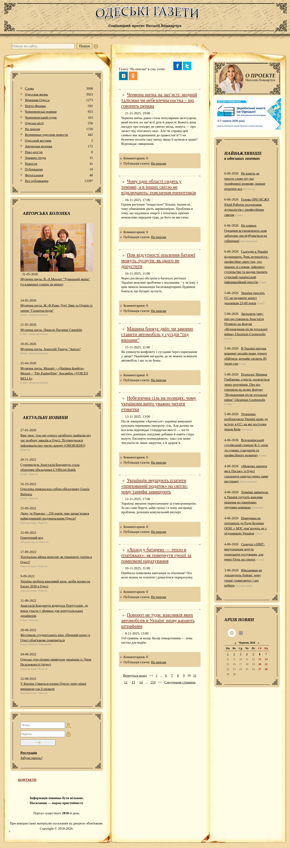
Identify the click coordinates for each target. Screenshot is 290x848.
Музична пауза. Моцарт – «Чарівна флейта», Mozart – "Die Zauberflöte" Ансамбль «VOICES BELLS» (54, 373)
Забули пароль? (31, 758)
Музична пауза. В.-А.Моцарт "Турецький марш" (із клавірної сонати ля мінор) (55, 281)
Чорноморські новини (59, 111)
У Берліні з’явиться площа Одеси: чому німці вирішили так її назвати (53, 686)
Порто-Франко (59, 106)
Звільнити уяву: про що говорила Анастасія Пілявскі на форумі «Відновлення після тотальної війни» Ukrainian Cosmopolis (246, 324)
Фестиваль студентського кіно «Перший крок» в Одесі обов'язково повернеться (55, 637)
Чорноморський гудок (59, 117)
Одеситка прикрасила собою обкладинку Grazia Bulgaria (54, 491)
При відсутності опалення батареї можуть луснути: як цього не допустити (158, 260)
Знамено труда (59, 157)
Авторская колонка (59, 146)
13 (133, 682)
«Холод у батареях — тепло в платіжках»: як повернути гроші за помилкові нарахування (156, 555)
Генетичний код (31, 537)
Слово (59, 88)
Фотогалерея (59, 175)
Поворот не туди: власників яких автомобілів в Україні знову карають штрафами (158, 620)
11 (194, 675)
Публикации (59, 169)
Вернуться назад (135, 675)
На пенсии (59, 129)
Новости (59, 163)
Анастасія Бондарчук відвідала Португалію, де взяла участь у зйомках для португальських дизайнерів (54, 611)
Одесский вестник (59, 140)
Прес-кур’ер (59, 152)
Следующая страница (179, 682)
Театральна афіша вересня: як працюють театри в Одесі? (56, 559)
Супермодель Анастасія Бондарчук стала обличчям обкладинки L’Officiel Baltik (50, 467)
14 (141, 682)
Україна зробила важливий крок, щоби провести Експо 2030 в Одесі (55, 584)
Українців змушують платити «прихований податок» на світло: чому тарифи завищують (154, 486)
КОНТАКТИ (27, 780)
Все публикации (59, 181)
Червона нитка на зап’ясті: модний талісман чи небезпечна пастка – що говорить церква (159, 100)
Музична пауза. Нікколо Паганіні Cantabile (51, 330)
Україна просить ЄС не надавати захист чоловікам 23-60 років (244, 298)
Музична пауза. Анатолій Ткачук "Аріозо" (50, 349)
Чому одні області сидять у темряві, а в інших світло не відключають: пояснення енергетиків (158, 187)
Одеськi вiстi (59, 123)
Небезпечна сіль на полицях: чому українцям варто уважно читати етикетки (158, 403)
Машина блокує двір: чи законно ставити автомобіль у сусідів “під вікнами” (157, 334)
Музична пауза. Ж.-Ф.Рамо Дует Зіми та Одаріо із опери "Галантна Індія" (56, 308)
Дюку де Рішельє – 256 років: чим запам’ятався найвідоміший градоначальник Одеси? (54, 516)
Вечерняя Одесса (59, 100)
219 (152, 682)
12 (125, 682)
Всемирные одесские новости (59, 134)
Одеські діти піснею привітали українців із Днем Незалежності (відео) (55, 662)
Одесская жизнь (59, 94)
